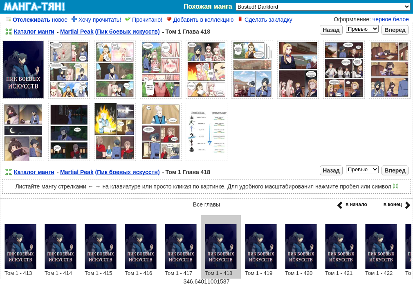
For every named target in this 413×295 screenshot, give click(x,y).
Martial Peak (77, 31)
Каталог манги (34, 31)
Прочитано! (143, 19)
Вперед (395, 30)
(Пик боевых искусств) (127, 31)
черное (382, 19)
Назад (331, 30)
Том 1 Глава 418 (188, 31)
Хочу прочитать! (96, 19)
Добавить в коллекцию (199, 19)
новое (36, 19)
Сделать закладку (265, 19)
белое (401, 19)
